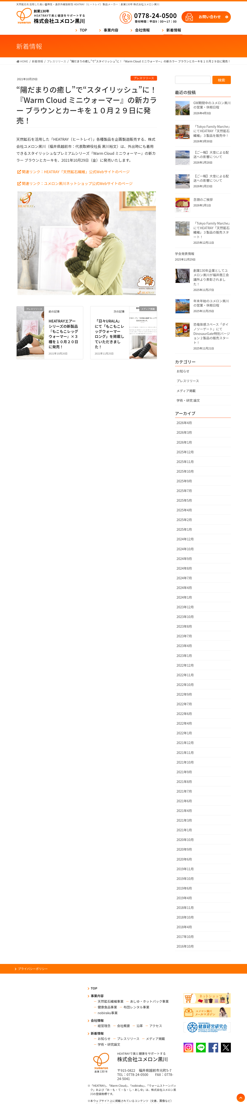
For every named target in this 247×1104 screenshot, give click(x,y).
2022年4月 (184, 723)
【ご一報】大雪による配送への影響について (211, 154)
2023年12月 (185, 607)
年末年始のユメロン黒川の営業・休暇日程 (211, 303)
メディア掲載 (186, 390)
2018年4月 (184, 927)
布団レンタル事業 (136, 1007)
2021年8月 (184, 781)
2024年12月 (185, 539)
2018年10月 (185, 917)
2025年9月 (184, 481)
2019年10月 (185, 878)
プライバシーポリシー (33, 968)
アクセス (155, 1025)
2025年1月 (184, 529)
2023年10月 (185, 616)
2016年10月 (185, 946)
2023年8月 (184, 626)
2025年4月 (184, 510)
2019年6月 (184, 888)
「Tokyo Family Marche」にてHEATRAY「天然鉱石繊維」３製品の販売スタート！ (211, 230)
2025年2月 (184, 519)
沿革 (140, 1025)
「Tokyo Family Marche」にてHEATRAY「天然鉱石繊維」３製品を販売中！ (211, 131)
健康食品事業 (107, 1007)
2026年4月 (184, 422)
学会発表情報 (184, 253)
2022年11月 (185, 675)
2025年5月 (184, 500)
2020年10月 (185, 839)
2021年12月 (185, 742)
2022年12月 (185, 665)
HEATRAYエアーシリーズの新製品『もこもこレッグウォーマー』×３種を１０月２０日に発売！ (63, 333)
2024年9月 (184, 558)
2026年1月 (184, 442)
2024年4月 (184, 587)
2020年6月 (184, 859)
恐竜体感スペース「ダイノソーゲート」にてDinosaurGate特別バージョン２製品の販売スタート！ (211, 333)
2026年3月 (184, 432)
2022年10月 (185, 684)
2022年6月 (184, 713)
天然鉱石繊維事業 (111, 1001)
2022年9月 (184, 694)
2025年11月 (185, 461)
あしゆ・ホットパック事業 (149, 1001)
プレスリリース (144, 78)
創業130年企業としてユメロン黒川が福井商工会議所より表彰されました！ (211, 277)
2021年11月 (185, 752)
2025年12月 (185, 452)
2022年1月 (184, 733)
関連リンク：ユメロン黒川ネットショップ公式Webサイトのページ (77, 183)
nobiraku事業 (108, 1012)
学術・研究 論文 (188, 400)
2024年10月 (185, 549)
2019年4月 (184, 898)
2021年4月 (184, 810)
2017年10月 (185, 936)
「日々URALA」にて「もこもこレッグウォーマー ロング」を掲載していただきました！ (109, 333)
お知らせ (183, 371)
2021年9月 (184, 772)
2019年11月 (185, 869)
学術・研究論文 (109, 1044)
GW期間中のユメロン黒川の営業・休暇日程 (212, 105)
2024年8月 (184, 568)
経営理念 (104, 1025)
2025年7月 (184, 490)
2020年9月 (184, 849)
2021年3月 (184, 820)
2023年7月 (184, 636)
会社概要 (123, 1025)
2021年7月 (184, 791)
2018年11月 (185, 907)
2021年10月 (185, 762)
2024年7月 (184, 578)
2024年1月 (184, 597)
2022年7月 (184, 704)
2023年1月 (184, 655)
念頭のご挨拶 (203, 199)
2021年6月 (184, 801)
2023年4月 (184, 645)
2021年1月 (184, 830)
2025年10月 (185, 471)
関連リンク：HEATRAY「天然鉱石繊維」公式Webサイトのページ (76, 171)
